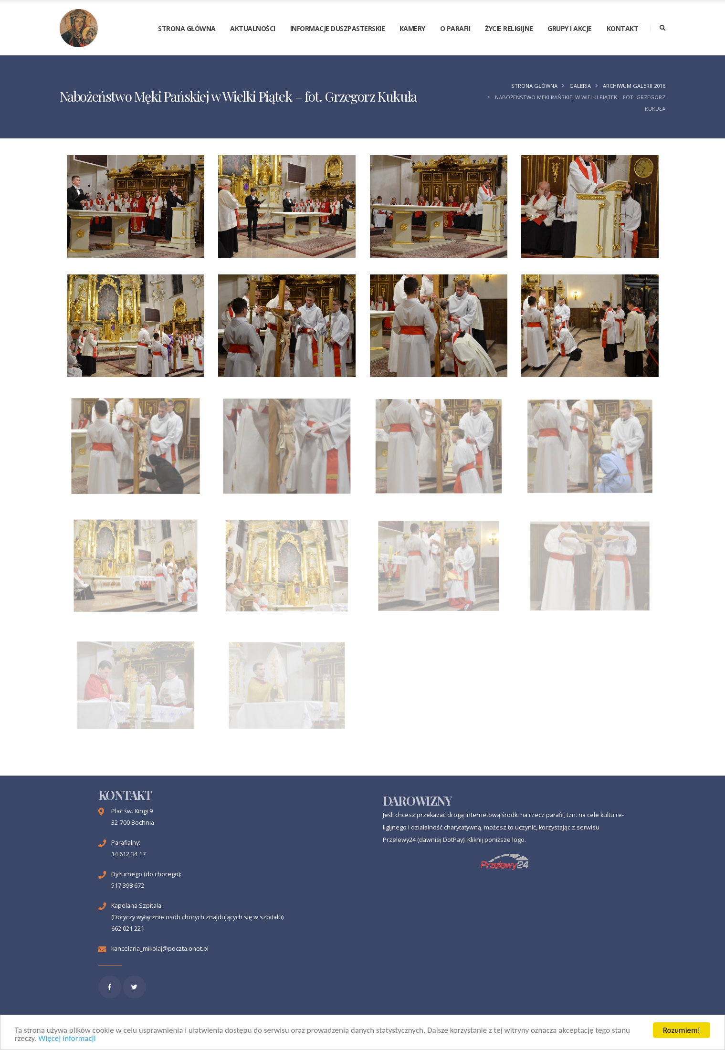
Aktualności (252, 28)
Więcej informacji (66, 1039)
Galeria (580, 85)
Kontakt (623, 28)
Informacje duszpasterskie (337, 28)
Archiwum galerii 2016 (634, 85)
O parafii (455, 28)
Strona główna (187, 28)
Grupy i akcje (569, 28)
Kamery (412, 28)
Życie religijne (509, 28)
